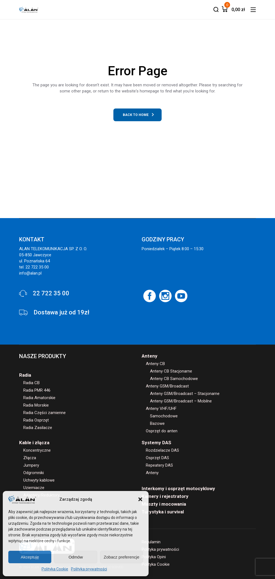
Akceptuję (30, 557)
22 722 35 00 (51, 293)
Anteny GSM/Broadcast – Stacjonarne (185, 393)
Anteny (149, 356)
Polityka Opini (154, 556)
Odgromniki (33, 472)
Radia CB (31, 382)
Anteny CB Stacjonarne (171, 371)
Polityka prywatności (89, 569)
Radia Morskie (36, 405)
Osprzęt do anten (161, 430)
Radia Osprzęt (36, 420)
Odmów (75, 557)
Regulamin (151, 541)
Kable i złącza (34, 442)
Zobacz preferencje (121, 557)
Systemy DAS (156, 442)
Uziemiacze (33, 487)
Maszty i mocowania (164, 504)
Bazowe (157, 423)
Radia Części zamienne (44, 412)
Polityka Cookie (55, 569)
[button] (140, 499)
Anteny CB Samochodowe (174, 378)
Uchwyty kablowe (39, 480)
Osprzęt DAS (157, 457)
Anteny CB (155, 363)
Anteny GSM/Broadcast (167, 386)
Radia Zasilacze (37, 427)
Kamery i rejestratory (165, 496)
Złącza (29, 457)
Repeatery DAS (159, 465)
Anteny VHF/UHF (161, 408)
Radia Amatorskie (39, 397)
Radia (25, 375)
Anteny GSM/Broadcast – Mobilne (181, 401)
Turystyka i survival (163, 512)
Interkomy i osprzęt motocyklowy (178, 488)
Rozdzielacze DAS (162, 450)
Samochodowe (164, 415)
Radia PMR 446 (36, 390)
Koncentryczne (37, 450)
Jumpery (31, 465)
